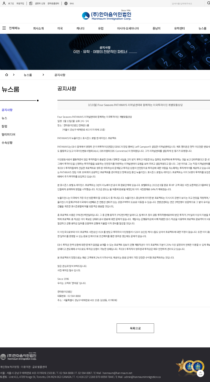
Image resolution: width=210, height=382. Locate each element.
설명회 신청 (40, 3)
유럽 (100, 28)
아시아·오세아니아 (128, 28)
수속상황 (7, 142)
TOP (200, 374)
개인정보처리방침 (9, 367)
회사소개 (38, 28)
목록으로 (135, 328)
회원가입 (20, 3)
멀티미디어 (8, 134)
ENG (72, 3)
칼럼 (4, 126)
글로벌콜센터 (39, 367)
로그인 (11, 3)
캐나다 (80, 28)
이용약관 (26, 367)
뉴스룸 (28, 75)
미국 (60, 28)
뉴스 (4, 118)
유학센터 (179, 28)
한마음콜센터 (53, 3)
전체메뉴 (14, 28)
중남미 (156, 28)
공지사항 (59, 75)
